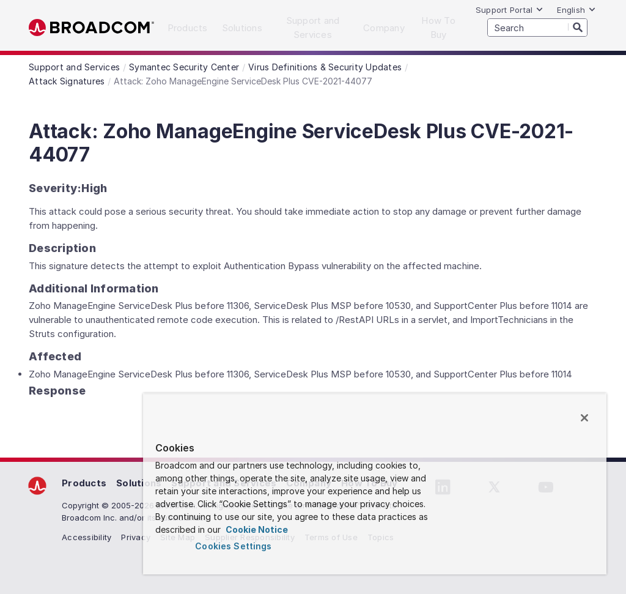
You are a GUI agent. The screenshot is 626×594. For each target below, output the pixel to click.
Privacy (135, 537)
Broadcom (91, 27)
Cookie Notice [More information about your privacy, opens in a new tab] (256, 529)
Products (84, 483)
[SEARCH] (537, 27)
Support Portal (510, 10)
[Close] (584, 417)
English (576, 10)
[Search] (578, 27)
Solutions (138, 483)
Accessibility (86, 537)
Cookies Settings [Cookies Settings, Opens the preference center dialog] (233, 546)
